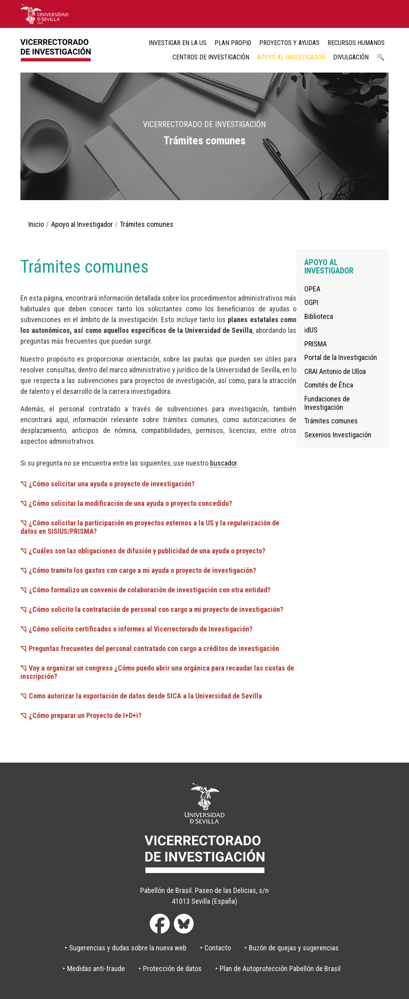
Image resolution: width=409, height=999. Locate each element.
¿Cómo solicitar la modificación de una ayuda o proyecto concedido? (130, 503)
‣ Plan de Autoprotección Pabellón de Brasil (278, 968)
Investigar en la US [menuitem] (177, 43)
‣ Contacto (215, 948)
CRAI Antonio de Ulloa (335, 371)
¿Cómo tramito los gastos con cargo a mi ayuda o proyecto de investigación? (142, 570)
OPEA (312, 289)
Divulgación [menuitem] (351, 57)
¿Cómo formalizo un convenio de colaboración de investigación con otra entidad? (149, 590)
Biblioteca (318, 316)
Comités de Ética (328, 385)
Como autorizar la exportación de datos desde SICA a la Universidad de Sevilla (145, 696)
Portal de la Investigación (340, 357)
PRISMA (315, 344)
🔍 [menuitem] (381, 57)
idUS (311, 330)
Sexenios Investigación (337, 435)
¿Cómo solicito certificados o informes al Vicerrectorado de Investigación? (140, 629)
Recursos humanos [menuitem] (356, 43)
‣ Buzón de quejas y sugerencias (291, 948)
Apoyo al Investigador (82, 224)
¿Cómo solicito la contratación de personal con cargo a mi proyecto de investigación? (156, 609)
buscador (223, 463)
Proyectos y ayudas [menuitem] (289, 43)
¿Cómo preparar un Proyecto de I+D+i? (85, 715)
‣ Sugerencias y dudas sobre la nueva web (126, 948)
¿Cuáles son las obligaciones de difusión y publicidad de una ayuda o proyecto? (147, 551)
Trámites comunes (331, 421)
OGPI (311, 302)
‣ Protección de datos (170, 968)
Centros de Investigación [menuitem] (211, 57)
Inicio (36, 224)
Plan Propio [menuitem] (232, 43)
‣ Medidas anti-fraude (94, 968)
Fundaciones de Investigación (327, 403)
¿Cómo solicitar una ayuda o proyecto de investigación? (112, 484)
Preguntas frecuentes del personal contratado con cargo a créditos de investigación (154, 648)
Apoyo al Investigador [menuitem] (291, 57)
